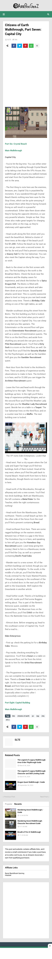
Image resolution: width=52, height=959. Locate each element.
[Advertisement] (26, 77)
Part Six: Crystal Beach (16, 144)
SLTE (9, 40)
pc (33, 716)
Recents (18, 804)
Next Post (44, 797)
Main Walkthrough (13, 150)
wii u (7, 720)
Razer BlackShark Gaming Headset (14, 874)
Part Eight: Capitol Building (17, 702)
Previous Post (9, 797)
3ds (15, 40)
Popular (8, 804)
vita (43, 716)
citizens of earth (23, 716)
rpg (37, 716)
